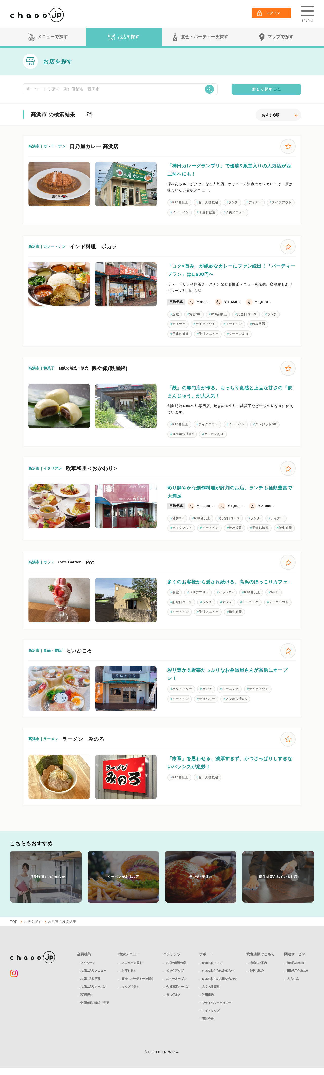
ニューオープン (176, 979)
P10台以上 (180, 202)
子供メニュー (235, 212)
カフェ (227, 602)
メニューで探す (132, 963)
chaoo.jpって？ (212, 963)
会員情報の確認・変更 (94, 1003)
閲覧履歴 (86, 994)
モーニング (250, 602)
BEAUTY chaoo (297, 970)
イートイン (180, 212)
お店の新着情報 (176, 963)
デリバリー (207, 699)
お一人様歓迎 (208, 202)
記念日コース (247, 314)
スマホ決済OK (183, 434)
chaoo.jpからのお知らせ (218, 970)
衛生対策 (285, 528)
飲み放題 (258, 324)
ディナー (255, 202)
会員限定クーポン (177, 986)
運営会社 (208, 1019)
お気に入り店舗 (90, 979)
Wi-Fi (274, 592)
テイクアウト (282, 202)
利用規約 (208, 994)
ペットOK (226, 592)
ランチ (233, 202)
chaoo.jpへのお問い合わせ (219, 979)
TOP (14, 922)
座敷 (175, 314)
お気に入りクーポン (93, 986)
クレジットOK (266, 424)
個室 (175, 592)
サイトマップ (210, 1010)
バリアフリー (199, 592)
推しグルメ (173, 994)
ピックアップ (175, 970)
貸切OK (195, 314)
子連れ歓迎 (207, 212)
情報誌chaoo (295, 963)
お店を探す (33, 922)
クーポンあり (239, 334)
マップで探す (130, 986)
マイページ (87, 963)
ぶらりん (293, 979)
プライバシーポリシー (216, 1003)
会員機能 (84, 954)
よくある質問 (210, 986)
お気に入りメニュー (93, 970)
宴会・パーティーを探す (138, 979)
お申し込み (256, 970)
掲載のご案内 (258, 963)
